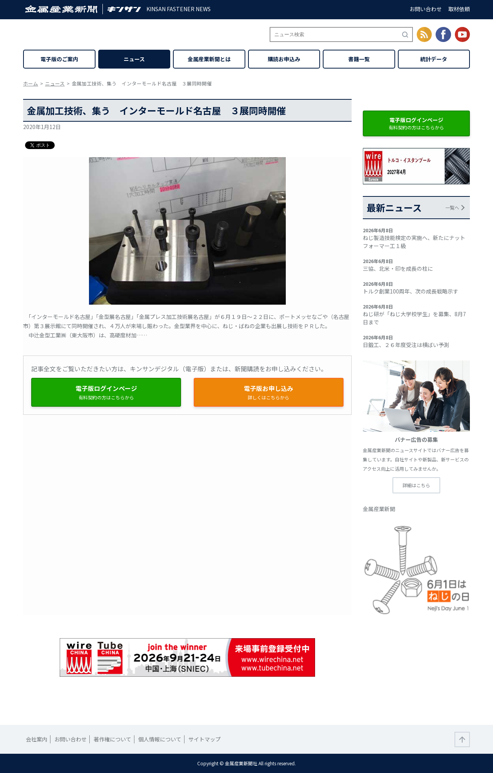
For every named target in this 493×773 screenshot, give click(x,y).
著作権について (112, 739)
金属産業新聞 (379, 509)
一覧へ (452, 207)
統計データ (433, 59)
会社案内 (36, 739)
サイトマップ (204, 739)
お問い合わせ (425, 9)
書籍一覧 (359, 59)
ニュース (134, 59)
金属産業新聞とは (209, 59)
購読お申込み (284, 59)
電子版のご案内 (59, 59)
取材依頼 (459, 9)
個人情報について (159, 739)
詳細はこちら (416, 485)
